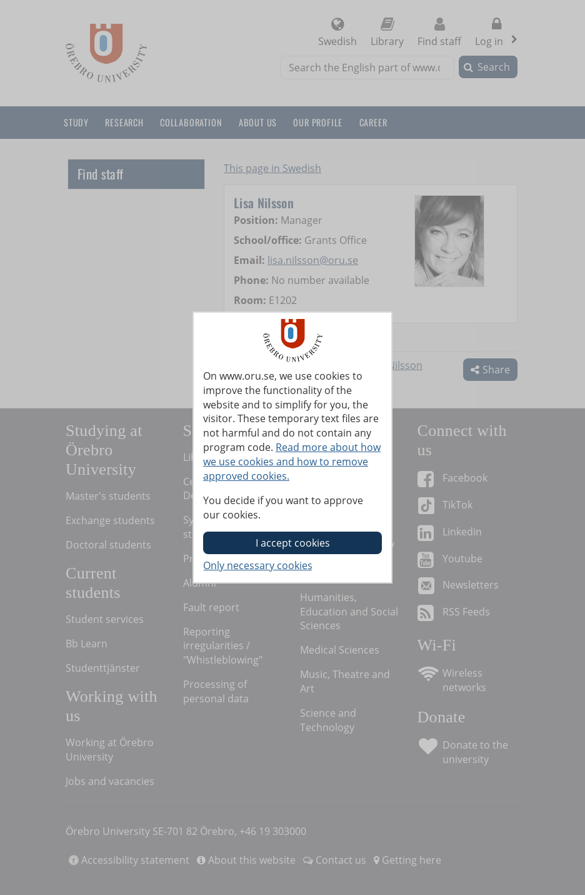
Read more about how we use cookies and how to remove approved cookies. (292, 461)
